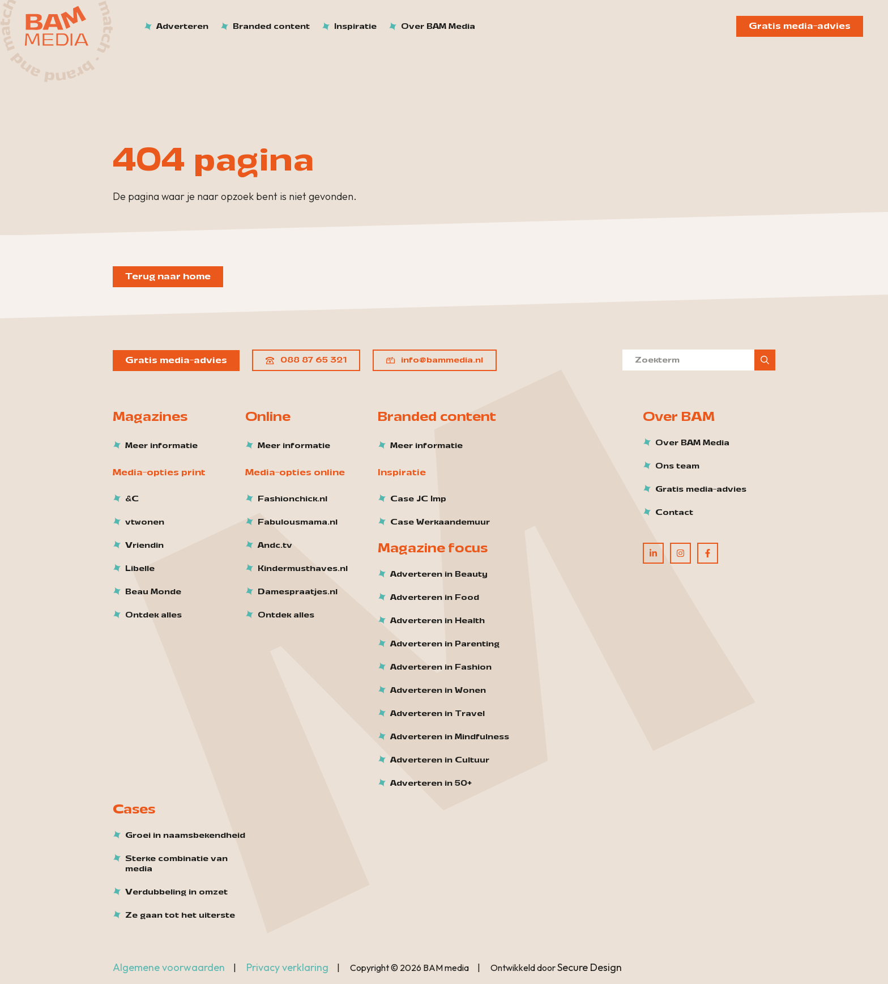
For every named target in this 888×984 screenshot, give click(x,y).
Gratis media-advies (800, 26)
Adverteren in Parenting (445, 644)
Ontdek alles (153, 615)
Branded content (271, 26)
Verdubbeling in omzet (176, 892)
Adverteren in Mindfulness (449, 737)
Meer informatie (161, 446)
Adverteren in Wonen (438, 690)
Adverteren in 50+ (431, 783)
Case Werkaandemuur (440, 522)
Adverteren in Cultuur (439, 760)
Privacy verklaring (287, 967)
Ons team (677, 466)
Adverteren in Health (437, 621)
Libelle (140, 569)
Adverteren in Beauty (439, 574)
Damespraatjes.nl (298, 592)
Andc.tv (275, 545)
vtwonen (144, 522)
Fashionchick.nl (292, 499)
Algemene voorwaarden (169, 967)
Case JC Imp (418, 499)
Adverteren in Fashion (441, 667)
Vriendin (144, 545)
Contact (674, 513)
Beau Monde (153, 592)
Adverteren (182, 26)
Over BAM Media (438, 26)
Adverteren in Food (434, 598)
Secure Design (589, 967)
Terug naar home (168, 276)
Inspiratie (355, 26)
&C (132, 499)
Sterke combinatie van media (176, 864)
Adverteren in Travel (437, 714)
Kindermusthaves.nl (303, 569)
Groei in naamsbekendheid (185, 835)
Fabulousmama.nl (298, 522)
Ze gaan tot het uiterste (180, 915)
